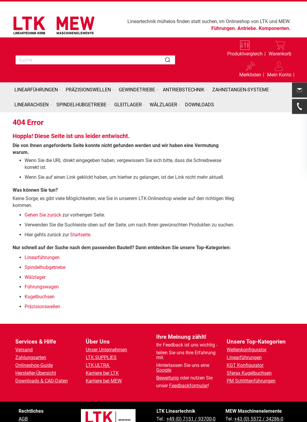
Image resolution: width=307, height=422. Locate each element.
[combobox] (95, 59)
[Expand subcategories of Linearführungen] (60, 90)
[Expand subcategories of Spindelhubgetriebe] (108, 105)
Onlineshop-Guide (34, 365)
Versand (24, 350)
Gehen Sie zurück (43, 215)
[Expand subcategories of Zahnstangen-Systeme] (271, 90)
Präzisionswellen (42, 306)
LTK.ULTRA (98, 365)
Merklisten (250, 75)
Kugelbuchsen (40, 297)
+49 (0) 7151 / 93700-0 (191, 419)
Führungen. (223, 28)
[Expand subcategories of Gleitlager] (144, 105)
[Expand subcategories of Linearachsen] (51, 105)
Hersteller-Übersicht (35, 373)
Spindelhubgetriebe (45, 267)
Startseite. (80, 235)
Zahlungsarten (30, 357)
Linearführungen (43, 257)
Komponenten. (275, 28)
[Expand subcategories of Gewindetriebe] (157, 90)
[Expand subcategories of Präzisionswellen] (113, 90)
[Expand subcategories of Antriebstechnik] (206, 90)
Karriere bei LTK (102, 373)
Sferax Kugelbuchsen (249, 373)
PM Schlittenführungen (251, 381)
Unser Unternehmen (106, 350)
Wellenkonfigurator (247, 350)
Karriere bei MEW (104, 381)
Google (163, 370)
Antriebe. (247, 28)
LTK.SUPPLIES (101, 357)
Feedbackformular (188, 385)
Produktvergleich (245, 54)
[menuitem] (38, 89)
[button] (279, 70)
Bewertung (167, 378)
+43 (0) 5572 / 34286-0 (258, 419)
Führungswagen (42, 287)
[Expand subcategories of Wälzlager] (179, 105)
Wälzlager (36, 277)
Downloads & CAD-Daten (41, 381)
